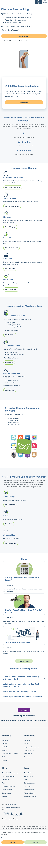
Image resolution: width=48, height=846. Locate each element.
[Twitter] (8, 814)
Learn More (24, 102)
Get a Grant (8, 524)
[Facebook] (4, 814)
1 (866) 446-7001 (12, 804)
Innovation (10, 585)
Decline (35, 842)
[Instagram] (12, 814)
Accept (12, 842)
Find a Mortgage (10, 227)
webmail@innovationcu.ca (13, 807)
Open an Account (24, 36)
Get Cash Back (9, 335)
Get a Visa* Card (10, 268)
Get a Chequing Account (12, 187)
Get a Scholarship (10, 543)
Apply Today (9, 362)
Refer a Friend (9, 390)
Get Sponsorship (10, 504)
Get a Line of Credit (11, 289)
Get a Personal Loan (11, 248)
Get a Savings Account (12, 206)
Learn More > (5, 838)
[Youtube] (20, 814)
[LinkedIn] (16, 814)
